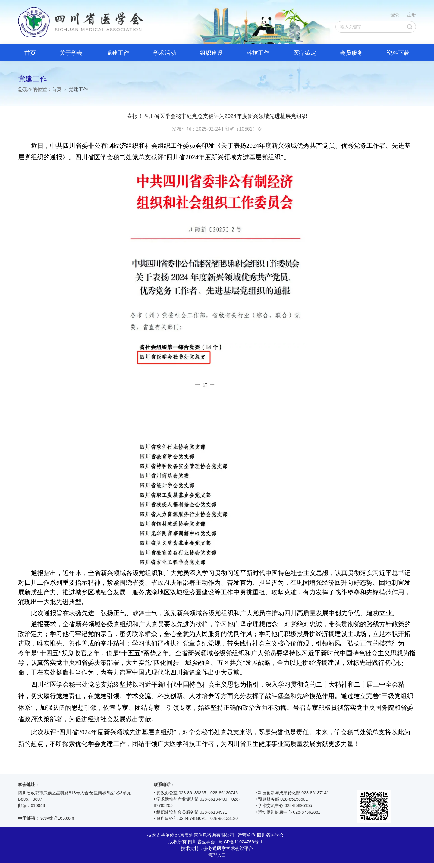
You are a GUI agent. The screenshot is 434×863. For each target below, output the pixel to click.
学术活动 (164, 53)
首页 (30, 53)
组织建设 (211, 53)
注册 (411, 14)
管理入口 (217, 855)
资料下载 (398, 53)
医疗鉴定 (304, 53)
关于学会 (71, 53)
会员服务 (351, 53)
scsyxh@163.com (57, 818)
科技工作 (258, 53)
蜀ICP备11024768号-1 (240, 841)
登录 (394, 14)
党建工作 (117, 53)
